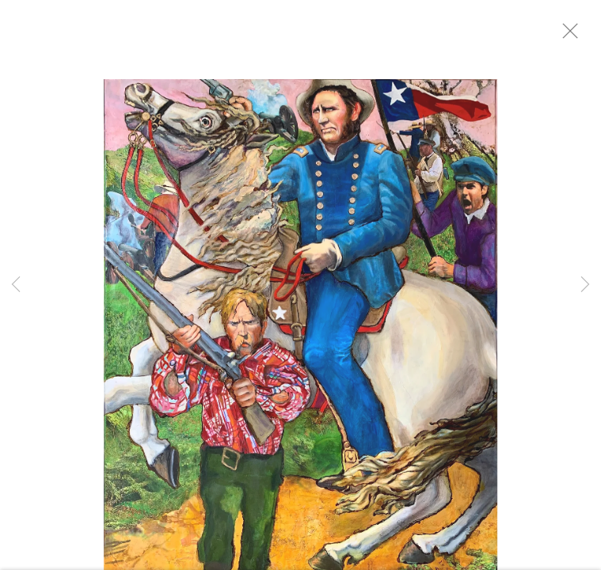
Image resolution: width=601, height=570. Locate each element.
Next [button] (585, 285)
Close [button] (581, 36)
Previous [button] (16, 285)
